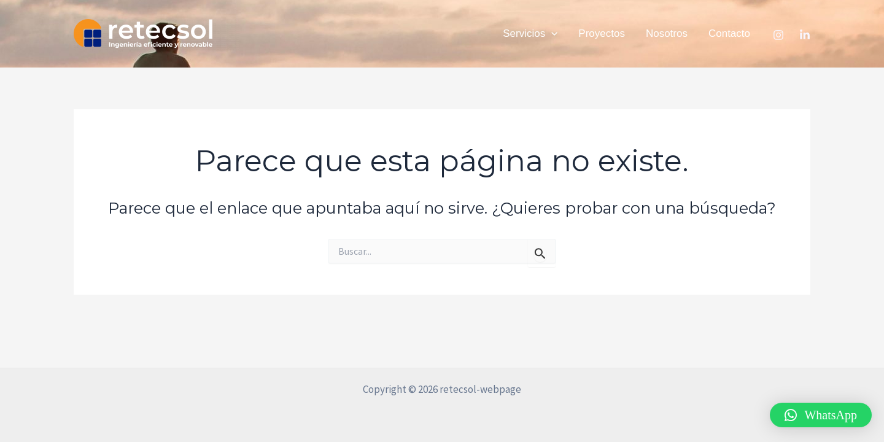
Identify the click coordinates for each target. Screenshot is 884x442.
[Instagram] (778, 35)
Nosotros (667, 33)
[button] (821, 415)
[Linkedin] (804, 35)
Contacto (729, 33)
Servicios (530, 34)
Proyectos (601, 33)
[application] (551, 34)
